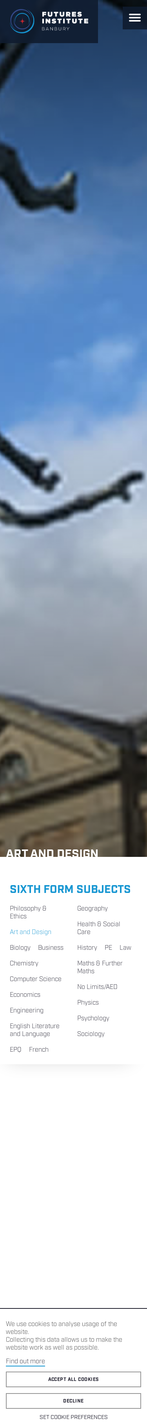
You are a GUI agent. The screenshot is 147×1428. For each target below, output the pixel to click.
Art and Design (30, 932)
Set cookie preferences (74, 1417)
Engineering (27, 1011)
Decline (73, 1401)
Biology (20, 948)
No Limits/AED (97, 987)
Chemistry (24, 964)
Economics (25, 995)
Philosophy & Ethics (28, 913)
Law (125, 948)
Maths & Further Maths (100, 968)
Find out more (25, 1361)
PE (108, 948)
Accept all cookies (73, 1380)
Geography (92, 909)
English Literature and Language (35, 1030)
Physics (88, 1003)
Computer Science (36, 979)
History (87, 948)
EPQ (16, 1050)
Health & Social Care (98, 928)
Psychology (93, 1018)
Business (51, 948)
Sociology (91, 1034)
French (39, 1050)
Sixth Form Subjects (70, 889)
